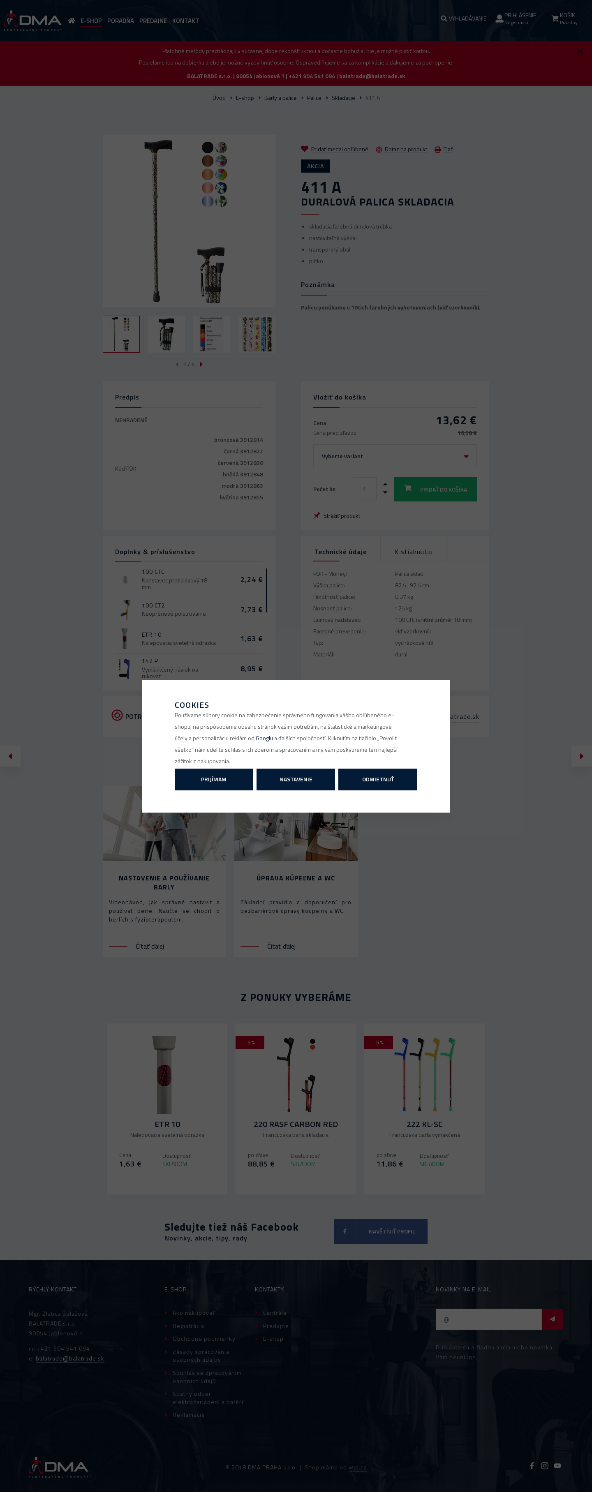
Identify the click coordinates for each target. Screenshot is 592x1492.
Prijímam (214, 779)
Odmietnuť (378, 779)
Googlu (264, 738)
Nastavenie (296, 779)
